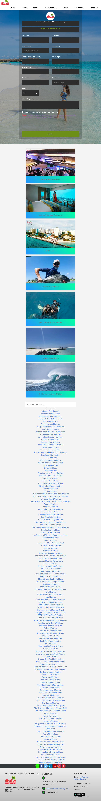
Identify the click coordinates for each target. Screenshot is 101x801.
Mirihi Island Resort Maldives (51, 587)
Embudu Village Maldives (50, 481)
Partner (65, 8)
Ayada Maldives (50, 739)
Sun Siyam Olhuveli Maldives (50, 687)
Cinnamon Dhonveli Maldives (50, 450)
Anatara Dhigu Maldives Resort (50, 762)
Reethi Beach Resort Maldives (50, 638)
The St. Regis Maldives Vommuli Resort (50, 757)
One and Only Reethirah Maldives (50, 659)
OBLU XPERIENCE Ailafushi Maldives (50, 600)
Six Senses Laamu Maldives (50, 672)
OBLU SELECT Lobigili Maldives (50, 602)
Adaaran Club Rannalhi (50, 411)
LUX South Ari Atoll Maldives (50, 569)
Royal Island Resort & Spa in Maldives (50, 651)
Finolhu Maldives (50, 491)
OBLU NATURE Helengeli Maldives (50, 607)
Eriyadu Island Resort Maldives (50, 486)
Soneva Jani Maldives (50, 677)
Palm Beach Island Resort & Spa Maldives (50, 620)
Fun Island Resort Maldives (50, 499)
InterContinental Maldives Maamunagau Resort (50, 535)
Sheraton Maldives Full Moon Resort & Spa (50, 667)
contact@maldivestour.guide (57, 789)
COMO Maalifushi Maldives (50, 571)
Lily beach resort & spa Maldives (50, 566)
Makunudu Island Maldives (50, 576)
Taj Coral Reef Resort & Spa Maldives (50, 700)
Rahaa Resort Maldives (50, 636)
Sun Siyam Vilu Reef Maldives (50, 693)
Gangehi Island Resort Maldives (50, 509)
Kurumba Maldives (50, 563)
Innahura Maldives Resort (50, 532)
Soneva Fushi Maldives (50, 675)
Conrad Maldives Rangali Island (50, 463)
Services (83, 787)
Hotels (76, 787)
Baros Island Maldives (50, 447)
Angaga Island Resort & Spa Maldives (50, 432)
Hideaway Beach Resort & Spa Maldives (50, 522)
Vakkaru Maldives (50, 713)
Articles (23, 8)
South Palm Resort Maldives (50, 680)
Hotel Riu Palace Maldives (50, 737)
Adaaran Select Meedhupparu (50, 416)
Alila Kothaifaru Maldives (50, 755)
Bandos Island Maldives (50, 442)
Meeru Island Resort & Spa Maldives (50, 582)
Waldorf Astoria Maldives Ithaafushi (50, 731)
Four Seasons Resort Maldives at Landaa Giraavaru (50, 501)
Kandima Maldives (51, 548)
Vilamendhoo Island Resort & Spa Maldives (50, 726)
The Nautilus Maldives (50, 703)
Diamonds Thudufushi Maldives (51, 476)
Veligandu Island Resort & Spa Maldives (50, 724)
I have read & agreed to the (41, 112)
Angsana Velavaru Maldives (50, 434)
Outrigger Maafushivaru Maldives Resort (50, 613)
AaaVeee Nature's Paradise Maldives (50, 760)
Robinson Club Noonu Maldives (50, 646)
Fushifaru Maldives (50, 507)
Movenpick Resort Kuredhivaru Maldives (50, 589)
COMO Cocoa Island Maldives (50, 460)
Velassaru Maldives (50, 721)
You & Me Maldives (50, 734)
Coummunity (79, 8)
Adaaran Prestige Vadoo (50, 414)
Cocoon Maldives (50, 458)
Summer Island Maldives (50, 682)
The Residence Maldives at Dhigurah (50, 706)
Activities (86, 784)
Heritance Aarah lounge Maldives (50, 520)
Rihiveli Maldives (50, 644)
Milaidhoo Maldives (50, 584)
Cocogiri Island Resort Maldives (50, 749)
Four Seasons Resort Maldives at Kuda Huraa (50, 496)
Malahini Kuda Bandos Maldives (50, 579)
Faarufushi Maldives (50, 489)
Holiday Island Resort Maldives (50, 525)
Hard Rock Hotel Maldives (51, 517)
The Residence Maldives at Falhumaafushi (50, 708)
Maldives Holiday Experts (81, 778)
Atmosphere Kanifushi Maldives (50, 437)
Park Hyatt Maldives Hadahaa (50, 625)
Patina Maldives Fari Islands (50, 664)
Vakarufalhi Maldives (50, 716)
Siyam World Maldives (50, 695)
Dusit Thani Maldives (50, 478)
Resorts (77, 790)
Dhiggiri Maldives (50, 470)
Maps (34, 8)
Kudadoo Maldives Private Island (50, 561)
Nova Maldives (50, 597)
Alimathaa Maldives (50, 421)
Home (11, 8)
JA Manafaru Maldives (50, 538)
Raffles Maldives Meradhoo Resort (50, 633)
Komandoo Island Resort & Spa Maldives (50, 556)
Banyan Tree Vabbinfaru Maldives (50, 445)
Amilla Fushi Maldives (50, 429)
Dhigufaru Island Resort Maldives (50, 473)
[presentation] (38, 125)
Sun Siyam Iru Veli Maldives (50, 690)
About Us (94, 8)
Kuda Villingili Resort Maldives (50, 558)
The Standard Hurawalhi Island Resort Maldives (50, 527)
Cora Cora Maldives (50, 465)
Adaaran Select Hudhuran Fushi (50, 419)
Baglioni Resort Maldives (50, 439)
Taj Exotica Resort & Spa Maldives (50, 698)
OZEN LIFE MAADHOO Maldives (50, 615)
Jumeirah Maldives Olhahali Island (50, 543)
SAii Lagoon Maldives (50, 656)
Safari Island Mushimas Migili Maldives (50, 654)
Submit (50, 134)
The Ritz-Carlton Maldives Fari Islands (50, 662)
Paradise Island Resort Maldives (50, 623)
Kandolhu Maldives (50, 551)
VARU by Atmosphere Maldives (50, 718)
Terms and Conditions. (50, 112)
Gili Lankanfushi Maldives (50, 512)
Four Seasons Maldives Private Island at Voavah (50, 494)
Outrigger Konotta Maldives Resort (50, 610)
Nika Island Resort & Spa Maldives (50, 594)
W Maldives (50, 729)
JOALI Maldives (50, 540)
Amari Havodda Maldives (50, 424)
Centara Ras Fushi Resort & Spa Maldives (50, 452)
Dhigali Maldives (50, 468)
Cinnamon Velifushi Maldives (51, 747)
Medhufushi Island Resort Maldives (50, 742)
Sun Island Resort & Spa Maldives (50, 685)
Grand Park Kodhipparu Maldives (50, 514)
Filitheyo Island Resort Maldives (50, 752)
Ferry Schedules (49, 8)
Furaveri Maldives (50, 504)
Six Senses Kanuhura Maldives (50, 553)
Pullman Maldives (50, 628)
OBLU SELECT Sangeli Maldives (50, 605)
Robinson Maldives (50, 649)
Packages (78, 784)
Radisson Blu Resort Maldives (50, 631)
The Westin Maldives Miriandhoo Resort (50, 711)
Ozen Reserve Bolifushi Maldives (50, 618)
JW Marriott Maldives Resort (50, 545)
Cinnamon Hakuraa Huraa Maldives (50, 744)
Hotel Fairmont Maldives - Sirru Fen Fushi (50, 669)
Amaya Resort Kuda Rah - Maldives (50, 427)
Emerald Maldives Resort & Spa (50, 483)
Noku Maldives (50, 592)
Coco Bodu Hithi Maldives (50, 455)
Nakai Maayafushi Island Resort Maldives (50, 574)
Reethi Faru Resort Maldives (50, 641)
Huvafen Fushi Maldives (50, 530)
